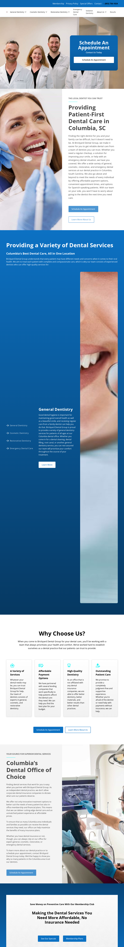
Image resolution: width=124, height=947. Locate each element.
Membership (58, 3)
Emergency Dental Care (77, 12)
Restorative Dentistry (59, 12)
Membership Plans (74, 938)
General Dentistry (17, 12)
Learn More (47, 464)
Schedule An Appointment (94, 60)
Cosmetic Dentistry (37, 12)
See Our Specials (48, 938)
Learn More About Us (76, 219)
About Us (100, 12)
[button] (18, 12)
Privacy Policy (72, 3)
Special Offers (86, 3)
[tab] (20, 425)
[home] (7, 12)
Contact (98, 3)
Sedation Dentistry (89, 12)
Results (113, 12)
